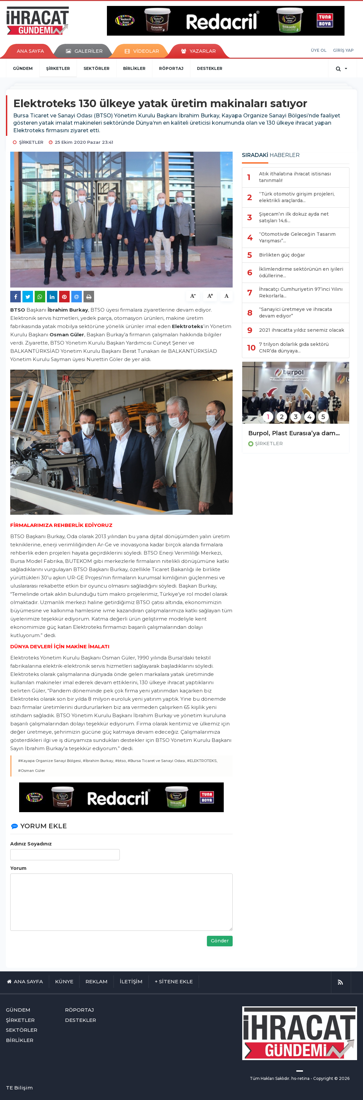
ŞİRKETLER (58, 68)
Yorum (18, 868)
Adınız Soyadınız (31, 844)
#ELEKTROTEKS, (202, 760)
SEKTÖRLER (96, 68)
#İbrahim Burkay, (98, 760)
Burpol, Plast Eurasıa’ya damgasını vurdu (295, 433)
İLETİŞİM (131, 981)
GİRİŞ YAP (343, 50)
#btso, (121, 760)
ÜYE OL (318, 50)
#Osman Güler (31, 770)
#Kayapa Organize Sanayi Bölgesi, (50, 760)
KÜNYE (64, 981)
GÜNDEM (23, 68)
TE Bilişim (19, 1088)
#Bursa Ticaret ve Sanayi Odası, (157, 760)
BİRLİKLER (134, 68)
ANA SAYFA (30, 51)
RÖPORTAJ (171, 68)
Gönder (220, 941)
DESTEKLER (209, 68)
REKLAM (96, 981)
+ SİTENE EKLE (174, 981)
